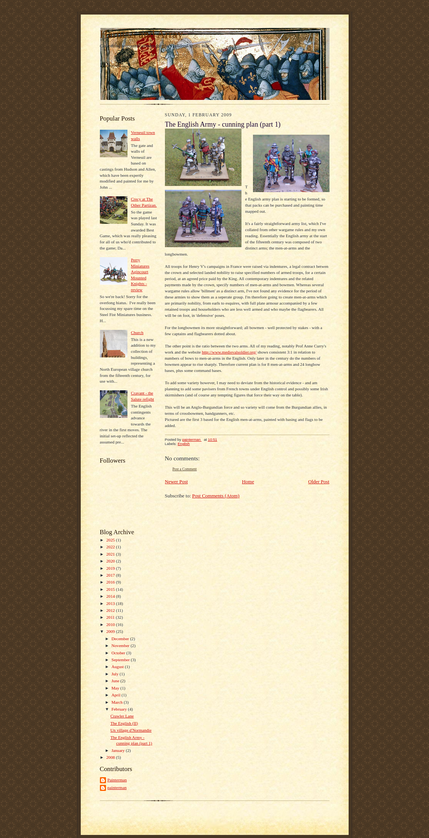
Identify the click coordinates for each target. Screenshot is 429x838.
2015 (111, 589)
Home (248, 481)
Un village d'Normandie (131, 730)
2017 (111, 575)
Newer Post (176, 481)
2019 (111, 568)
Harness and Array (141, 34)
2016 (111, 582)
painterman (117, 787)
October (118, 653)
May (115, 688)
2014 (111, 596)
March (117, 702)
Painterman (117, 780)
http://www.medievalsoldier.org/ (229, 352)
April (116, 695)
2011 (111, 617)
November (120, 645)
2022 (111, 547)
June (115, 680)
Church (137, 332)
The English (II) (124, 723)
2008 (111, 757)
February (119, 709)
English (184, 444)
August (118, 666)
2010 (111, 624)
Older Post (318, 481)
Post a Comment (185, 469)
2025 (111, 540)
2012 (111, 610)
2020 (111, 561)
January (118, 750)
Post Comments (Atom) (216, 496)
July (115, 674)
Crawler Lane (122, 716)
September (121, 659)
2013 (111, 603)
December (120, 638)
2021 (111, 554)
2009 (111, 631)
